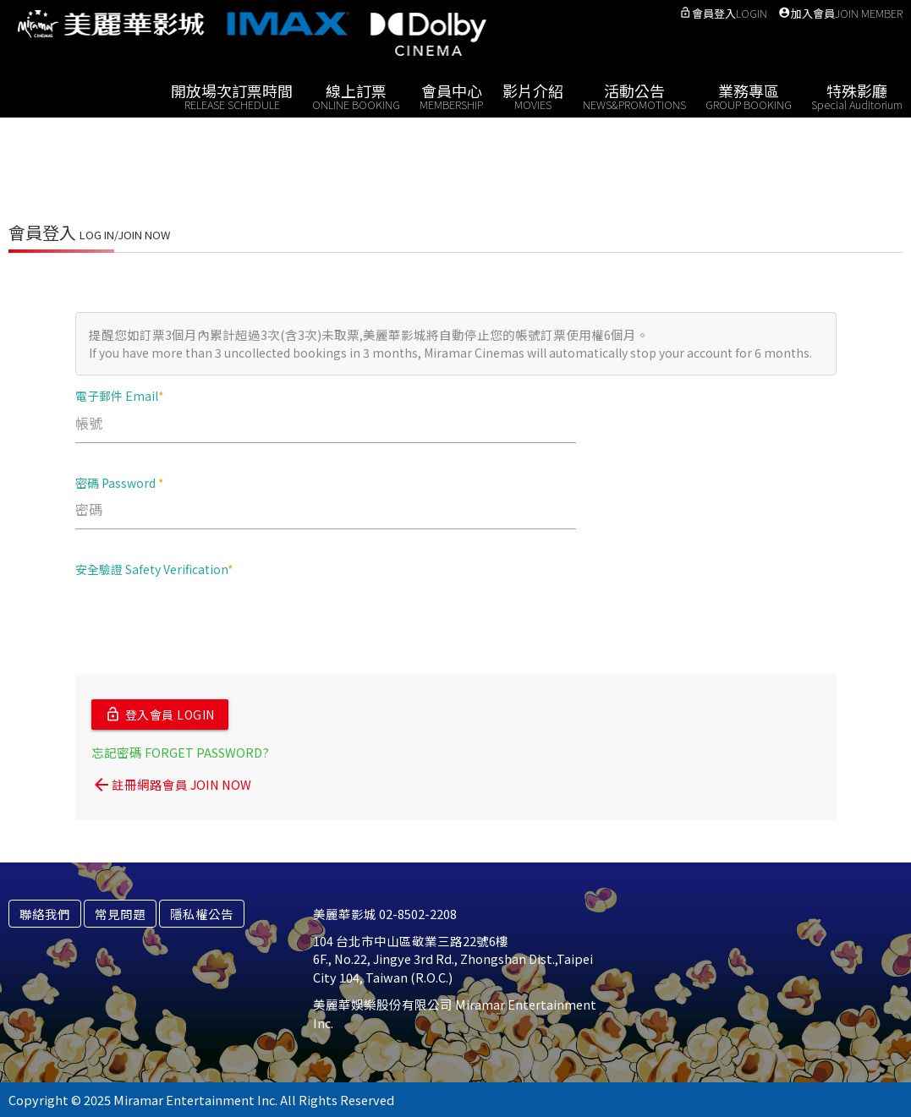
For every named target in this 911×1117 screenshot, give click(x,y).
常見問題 (120, 913)
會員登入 (723, 13)
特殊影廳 (857, 95)
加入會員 (840, 13)
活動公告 (634, 95)
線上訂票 (356, 95)
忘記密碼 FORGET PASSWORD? (180, 751)
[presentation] (203, 624)
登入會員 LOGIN (160, 714)
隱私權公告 (201, 913)
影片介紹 (532, 95)
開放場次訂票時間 (232, 95)
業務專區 (748, 95)
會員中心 (451, 95)
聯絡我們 (44, 913)
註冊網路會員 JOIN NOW (171, 784)
